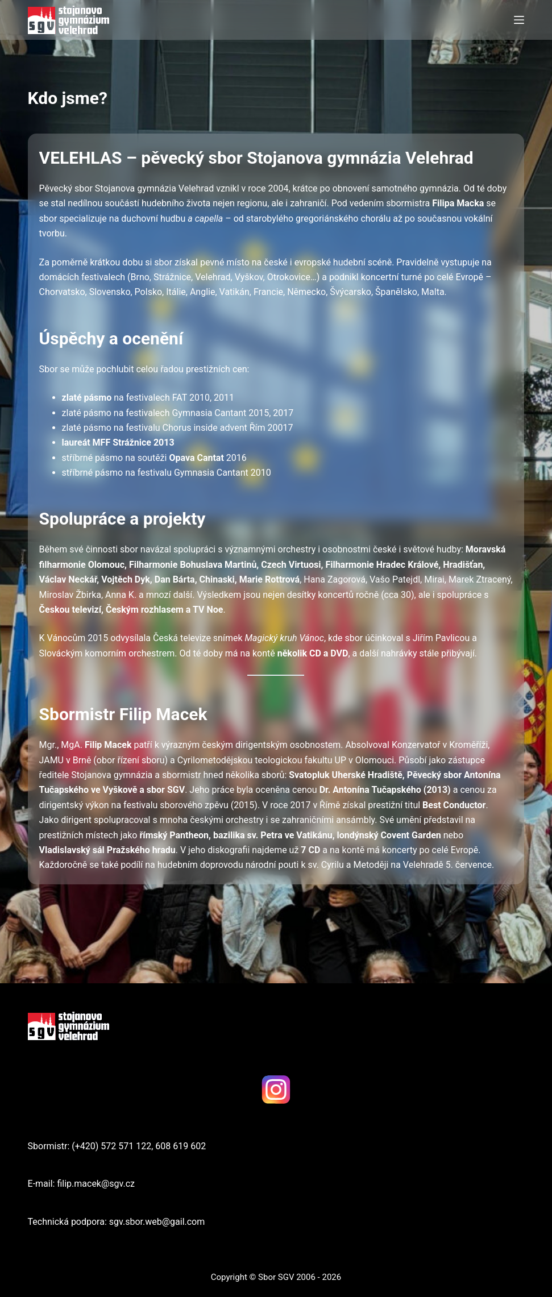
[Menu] (519, 20)
